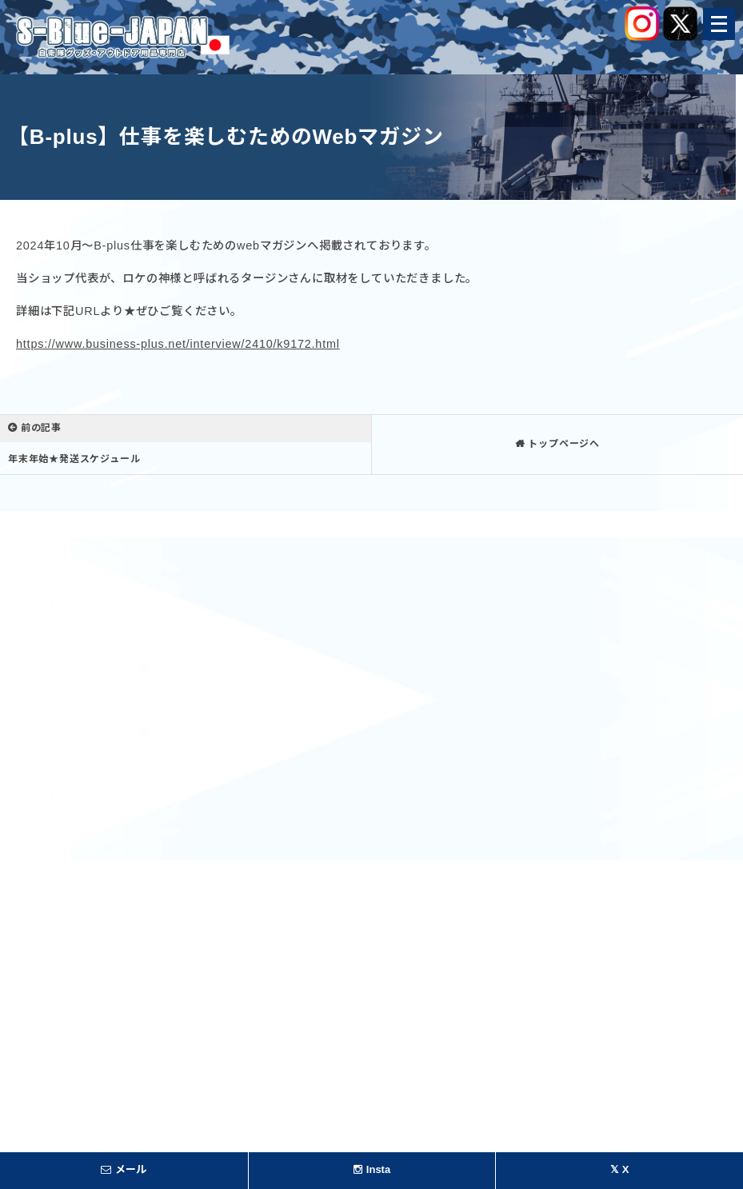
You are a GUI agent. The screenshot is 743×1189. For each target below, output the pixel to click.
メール (123, 1169)
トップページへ (564, 444)
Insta (372, 1169)
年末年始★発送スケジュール (74, 459)
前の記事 (41, 427)
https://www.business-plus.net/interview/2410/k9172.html (178, 343)
